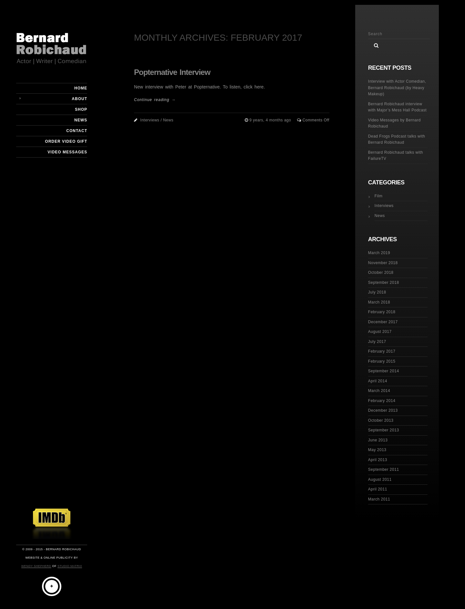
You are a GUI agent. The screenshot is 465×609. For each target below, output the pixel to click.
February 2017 (382, 351)
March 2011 (379, 499)
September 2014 (383, 371)
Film (379, 196)
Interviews (149, 120)
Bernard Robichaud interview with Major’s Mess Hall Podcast (397, 107)
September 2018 (383, 282)
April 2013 (377, 460)
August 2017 (380, 331)
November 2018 (383, 263)
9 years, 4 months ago (270, 120)
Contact (76, 131)
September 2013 (383, 430)
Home (80, 88)
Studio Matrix (69, 566)
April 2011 (377, 489)
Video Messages (67, 152)
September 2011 (383, 469)
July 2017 (377, 341)
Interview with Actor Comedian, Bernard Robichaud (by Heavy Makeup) (397, 87)
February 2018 (382, 312)
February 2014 (382, 400)
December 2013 (383, 410)
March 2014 (379, 390)
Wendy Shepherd (36, 566)
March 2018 (379, 302)
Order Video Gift (66, 141)
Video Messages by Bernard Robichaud (394, 123)
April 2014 (377, 381)
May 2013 (377, 450)
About (79, 99)
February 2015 (382, 361)
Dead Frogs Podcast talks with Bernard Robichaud (396, 139)
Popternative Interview (172, 72)
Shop (81, 109)
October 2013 (381, 420)
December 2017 (383, 322)
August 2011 (380, 479)
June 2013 (378, 440)
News (80, 120)
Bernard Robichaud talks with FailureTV (395, 155)
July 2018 (377, 292)
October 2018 (381, 272)
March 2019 (379, 253)
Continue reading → (155, 100)
